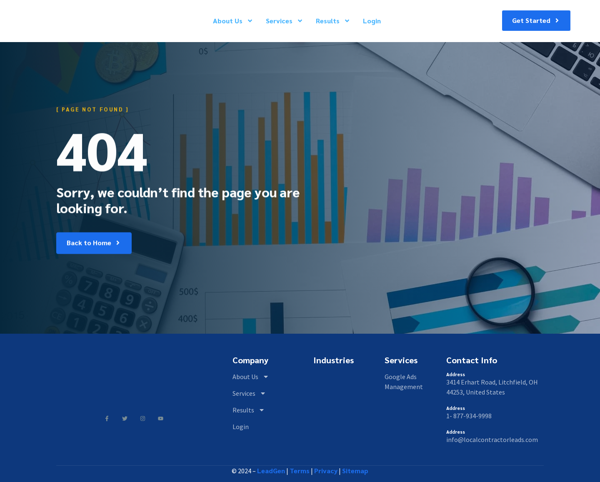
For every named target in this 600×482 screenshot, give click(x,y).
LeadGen (271, 470)
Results (333, 21)
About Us (233, 21)
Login (372, 21)
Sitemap (355, 470)
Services (284, 21)
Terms (300, 470)
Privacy (326, 470)
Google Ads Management (404, 381)
